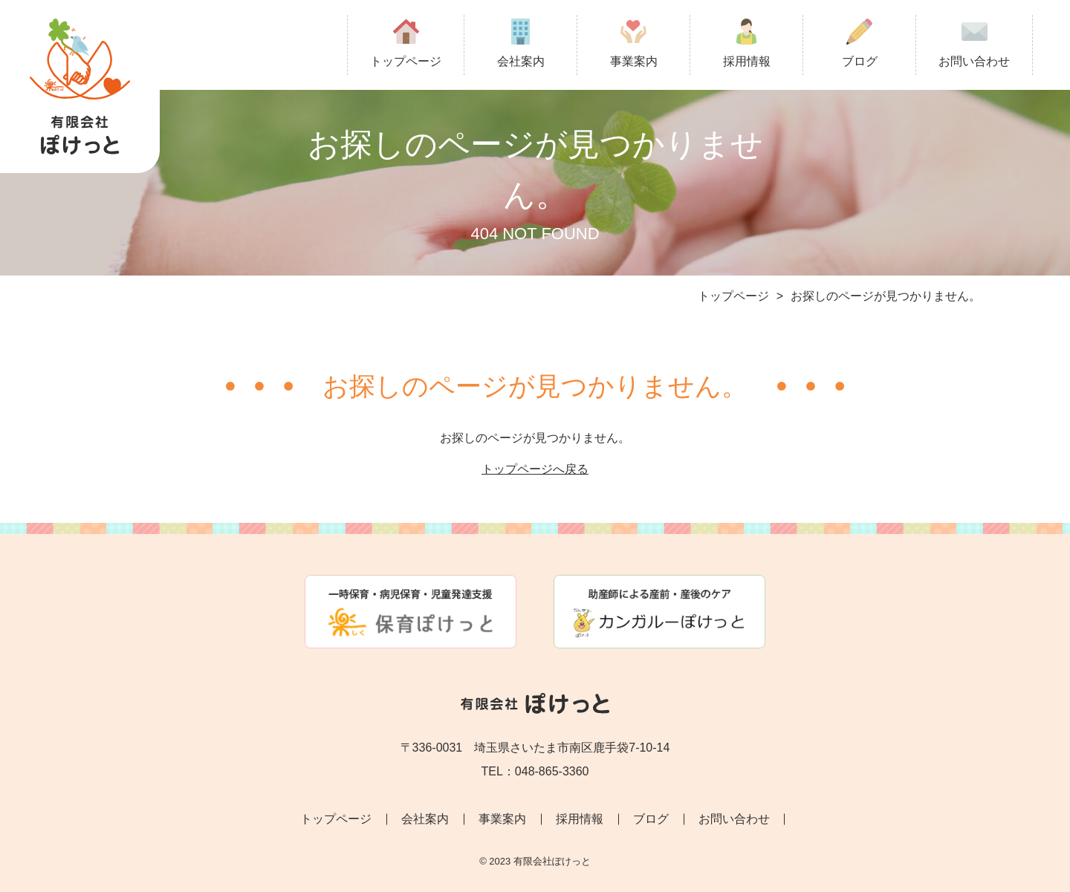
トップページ (405, 43)
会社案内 (521, 43)
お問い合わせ (974, 43)
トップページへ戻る (535, 469)
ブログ (860, 43)
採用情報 (747, 43)
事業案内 (634, 43)
